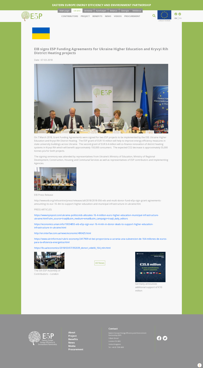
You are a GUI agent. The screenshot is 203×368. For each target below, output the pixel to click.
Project (85, 16)
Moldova (137, 10)
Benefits (97, 16)
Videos (118, 16)
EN (176, 18)
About (71, 332)
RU (180, 18)
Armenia (88, 10)
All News (99, 263)
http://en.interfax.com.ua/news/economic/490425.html (62, 233)
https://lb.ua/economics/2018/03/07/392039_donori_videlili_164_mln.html (72, 247)
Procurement (132, 16)
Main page (64, 10)
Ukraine (77, 10)
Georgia (125, 10)
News (108, 16)
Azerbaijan (101, 10)
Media (71, 346)
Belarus (113, 10)
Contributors (69, 16)
